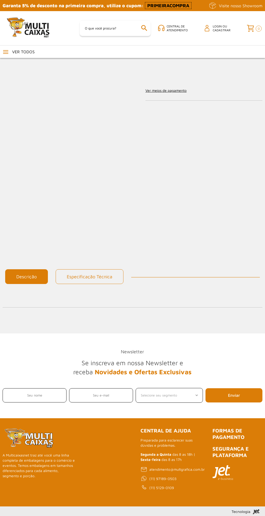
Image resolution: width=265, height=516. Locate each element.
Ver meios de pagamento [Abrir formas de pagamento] (166, 90)
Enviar (234, 395)
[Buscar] (144, 28)
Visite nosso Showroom (235, 5)
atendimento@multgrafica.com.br (173, 469)
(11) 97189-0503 (158, 478)
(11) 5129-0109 (157, 487)
